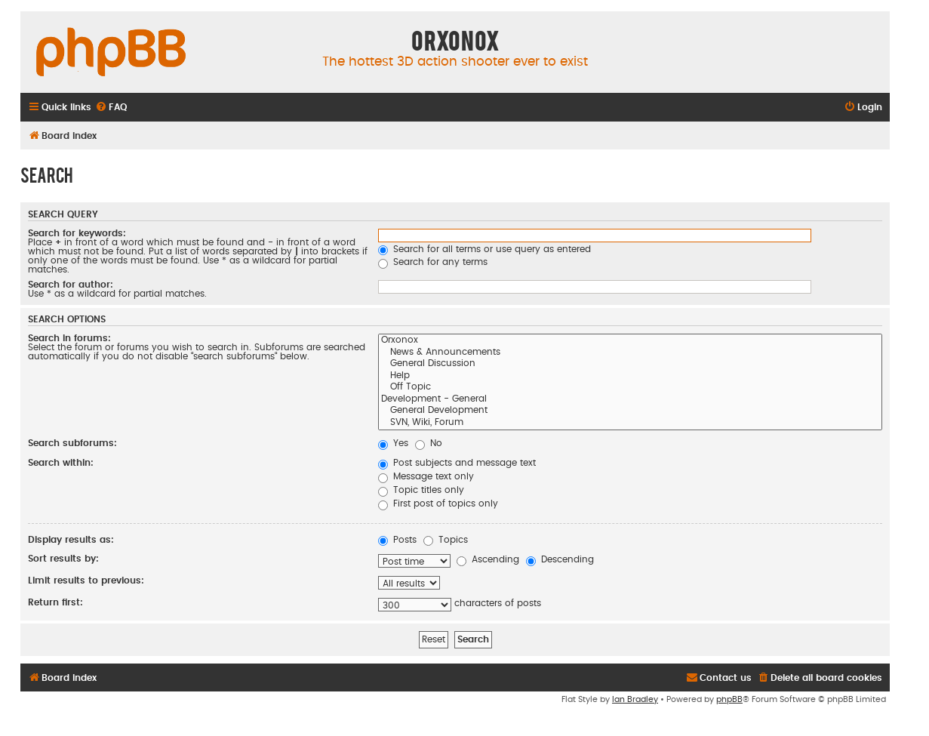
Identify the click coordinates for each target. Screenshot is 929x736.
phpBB (729, 699)
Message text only (426, 476)
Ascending (488, 559)
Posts (397, 539)
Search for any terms (433, 261)
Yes (393, 443)
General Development (630, 411)
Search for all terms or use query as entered (484, 249)
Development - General (630, 400)
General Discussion (630, 365)
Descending (560, 559)
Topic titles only (421, 489)
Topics (445, 539)
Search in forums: (69, 338)
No (428, 443)
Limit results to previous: (86, 580)
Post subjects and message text (457, 462)
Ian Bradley (635, 699)
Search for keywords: (77, 233)
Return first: (55, 602)
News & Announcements (630, 353)
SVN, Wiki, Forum (630, 423)
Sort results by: (63, 558)
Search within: (61, 462)
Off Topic (630, 388)
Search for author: (70, 284)
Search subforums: (72, 443)
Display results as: (71, 539)
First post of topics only (438, 503)
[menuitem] (111, 107)
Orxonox (630, 341)
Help (630, 377)
